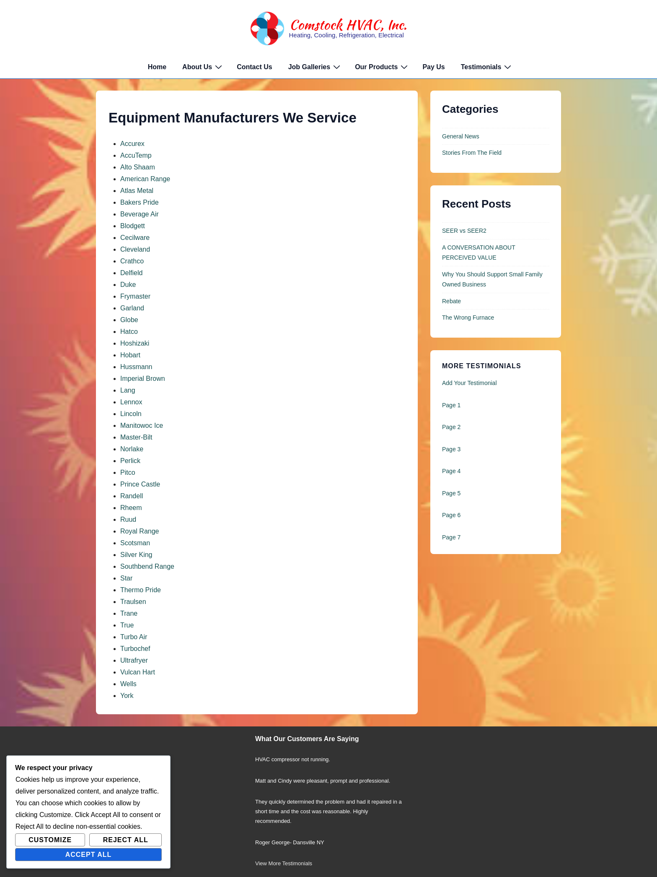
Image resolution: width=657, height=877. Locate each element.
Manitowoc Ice (141, 425)
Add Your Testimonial (469, 383)
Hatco (129, 331)
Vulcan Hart (137, 672)
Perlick (130, 460)
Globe (129, 319)
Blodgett (132, 225)
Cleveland (135, 249)
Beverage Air (139, 214)
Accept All (88, 854)
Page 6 (451, 515)
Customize (50, 839)
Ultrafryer (134, 660)
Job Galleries (315, 67)
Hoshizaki (134, 343)
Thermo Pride (140, 589)
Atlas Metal (136, 190)
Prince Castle (140, 484)
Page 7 (451, 537)
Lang (127, 390)
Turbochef (135, 648)
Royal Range (139, 531)
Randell (131, 496)
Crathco (132, 261)
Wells (128, 683)
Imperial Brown (142, 378)
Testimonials (487, 67)
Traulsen (133, 601)
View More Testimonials (283, 863)
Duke (128, 284)
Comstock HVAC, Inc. (348, 24)
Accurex (132, 143)
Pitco (127, 472)
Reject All (125, 839)
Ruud (128, 519)
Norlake (131, 449)
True (127, 625)
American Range (145, 178)
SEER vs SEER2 (464, 230)
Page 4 (451, 471)
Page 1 (451, 405)
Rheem (131, 507)
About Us (203, 67)
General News (460, 136)
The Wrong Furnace (468, 317)
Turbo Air (133, 636)
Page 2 (451, 427)
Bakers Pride (139, 202)
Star (126, 578)
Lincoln (131, 413)
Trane (128, 613)
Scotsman (135, 542)
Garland (132, 308)
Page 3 (451, 449)
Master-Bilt (136, 437)
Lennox (131, 402)
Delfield (131, 272)
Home (157, 66)
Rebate (451, 301)
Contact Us (254, 66)
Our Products (382, 67)
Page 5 (451, 493)
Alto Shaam (137, 167)
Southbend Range (147, 566)
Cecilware (135, 237)
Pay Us (433, 66)
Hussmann (136, 366)
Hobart (130, 355)
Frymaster (135, 296)
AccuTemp (136, 155)
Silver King (136, 554)
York (126, 695)
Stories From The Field (472, 152)
